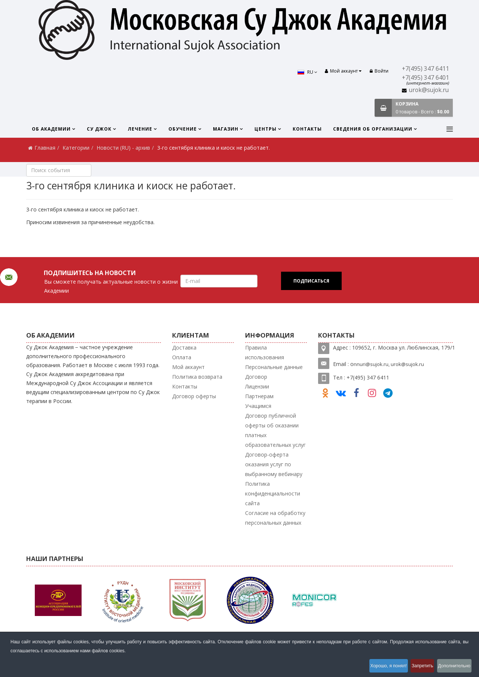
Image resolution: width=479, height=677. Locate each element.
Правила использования (264, 352)
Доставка (184, 347)
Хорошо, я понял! (374, 667)
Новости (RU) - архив (123, 147)
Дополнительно (452, 667)
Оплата (181, 357)
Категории (75, 147)
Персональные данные (274, 366)
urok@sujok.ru (429, 90)
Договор (256, 376)
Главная (44, 147)
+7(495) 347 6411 (425, 68)
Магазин (225, 129)
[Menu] (449, 129)
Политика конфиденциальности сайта (272, 493)
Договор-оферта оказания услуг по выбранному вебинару (273, 464)
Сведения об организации (372, 129)
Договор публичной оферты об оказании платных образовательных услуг (275, 430)
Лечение (140, 129)
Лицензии (257, 386)
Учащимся (258, 405)
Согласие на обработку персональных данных (275, 517)
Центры (265, 129)
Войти (379, 71)
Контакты (307, 129)
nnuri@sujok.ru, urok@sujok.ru (389, 364)
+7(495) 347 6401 (425, 77)
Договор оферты (194, 396)
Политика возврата (197, 376)
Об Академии (51, 129)
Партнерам (259, 396)
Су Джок (99, 129)
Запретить (414, 667)
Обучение (182, 129)
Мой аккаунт (188, 366)
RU (302, 72)
